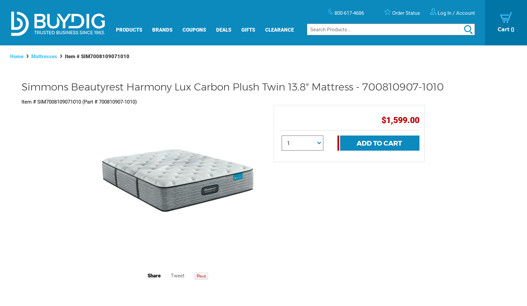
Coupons (194, 30)
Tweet (178, 276)
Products (129, 30)
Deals (223, 30)
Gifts (248, 30)
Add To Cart (379, 143)
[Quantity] (302, 143)
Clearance (279, 30)
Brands (162, 30)
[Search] (391, 29)
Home (17, 56)
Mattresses (44, 56)
